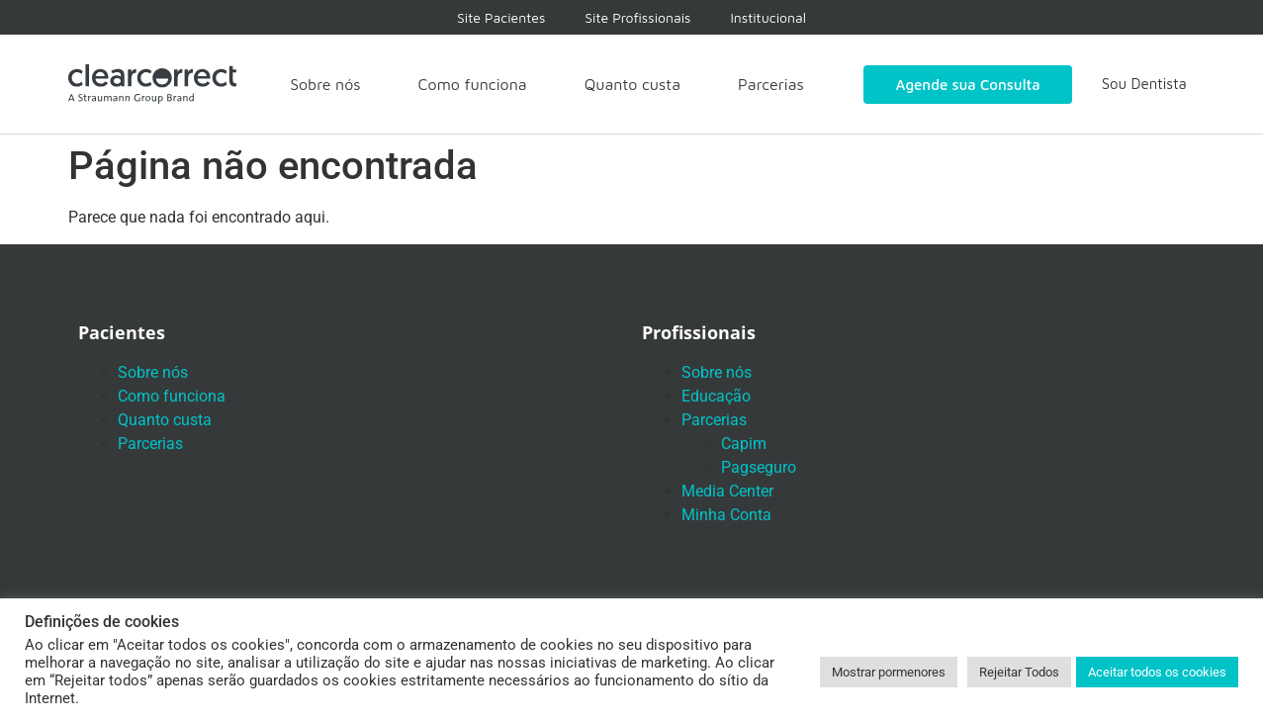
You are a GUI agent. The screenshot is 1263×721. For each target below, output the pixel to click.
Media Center (727, 491)
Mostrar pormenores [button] (889, 672)
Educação (716, 396)
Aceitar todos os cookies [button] (1157, 672)
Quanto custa (632, 84)
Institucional (768, 17)
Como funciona (472, 84)
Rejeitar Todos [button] (1019, 672)
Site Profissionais (637, 17)
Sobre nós (325, 84)
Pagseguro (758, 467)
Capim (744, 443)
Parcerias (771, 84)
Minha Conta (726, 514)
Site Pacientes (501, 17)
